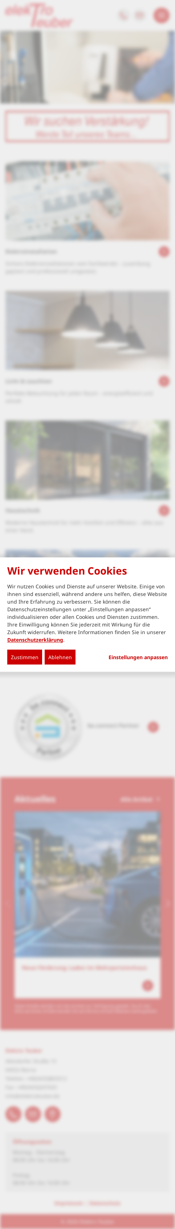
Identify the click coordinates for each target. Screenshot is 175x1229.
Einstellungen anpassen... (138, 657)
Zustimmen (24, 656)
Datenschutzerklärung (35, 639)
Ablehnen (60, 656)
